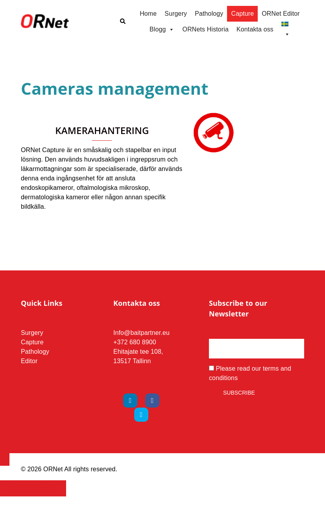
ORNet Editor (281, 13)
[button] (122, 21)
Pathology (209, 13)
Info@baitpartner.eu (141, 332)
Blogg (162, 29)
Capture (242, 13)
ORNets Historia (206, 29)
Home (148, 13)
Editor (29, 361)
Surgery (175, 13)
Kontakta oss (254, 29)
